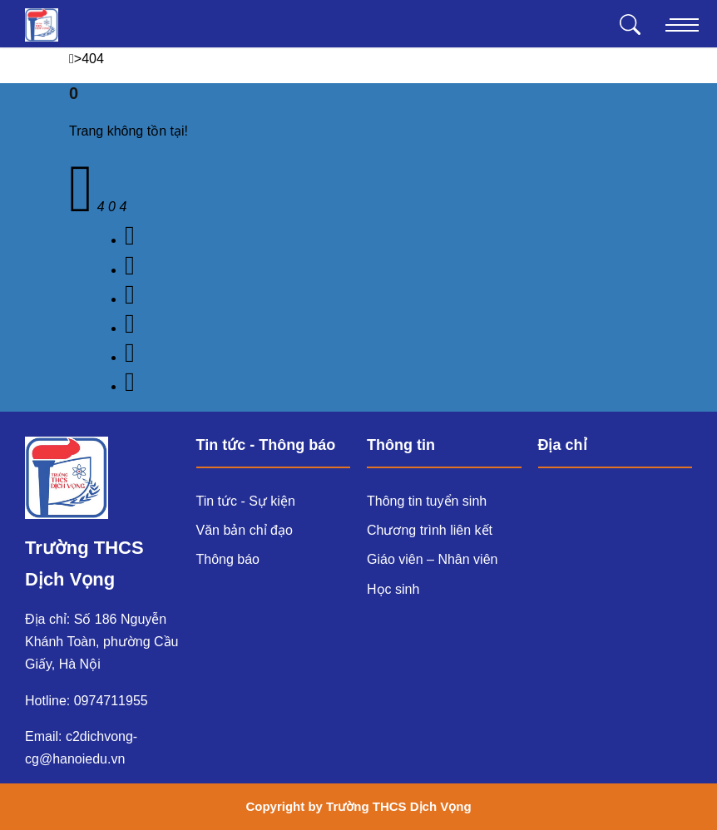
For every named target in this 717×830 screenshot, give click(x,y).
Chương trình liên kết (429, 530)
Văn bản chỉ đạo (244, 530)
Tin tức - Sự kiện (245, 501)
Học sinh (393, 589)
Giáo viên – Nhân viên (432, 559)
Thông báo (228, 559)
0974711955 (111, 701)
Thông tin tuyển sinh (427, 501)
